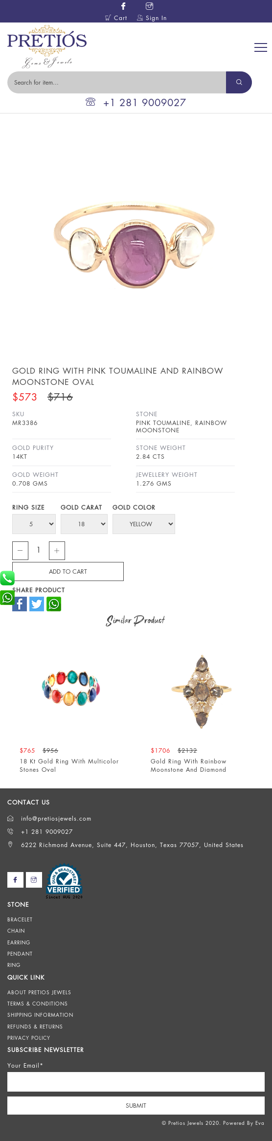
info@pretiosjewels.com (49, 818)
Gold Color (134, 507)
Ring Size (28, 507)
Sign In (152, 18)
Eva (260, 1122)
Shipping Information (40, 1014)
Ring (14, 965)
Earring (18, 942)
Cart (116, 18)
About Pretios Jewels (39, 992)
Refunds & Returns (35, 1026)
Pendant (20, 953)
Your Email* (25, 1065)
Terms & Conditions (37, 1003)
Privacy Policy (28, 1037)
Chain (16, 930)
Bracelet (20, 919)
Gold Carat (81, 507)
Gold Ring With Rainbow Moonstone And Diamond (189, 765)
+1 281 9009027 (136, 102)
